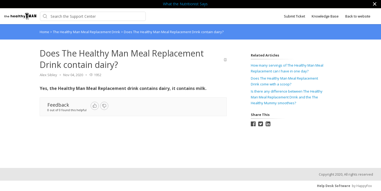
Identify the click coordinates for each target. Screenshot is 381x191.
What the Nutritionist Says (185, 3)
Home (44, 31)
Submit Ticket (294, 16)
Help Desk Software (333, 186)
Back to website (357, 16)
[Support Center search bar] (93, 16)
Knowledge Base (325, 16)
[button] (374, 4)
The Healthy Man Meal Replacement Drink (87, 31)
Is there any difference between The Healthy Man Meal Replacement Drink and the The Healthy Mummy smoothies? (287, 97)
